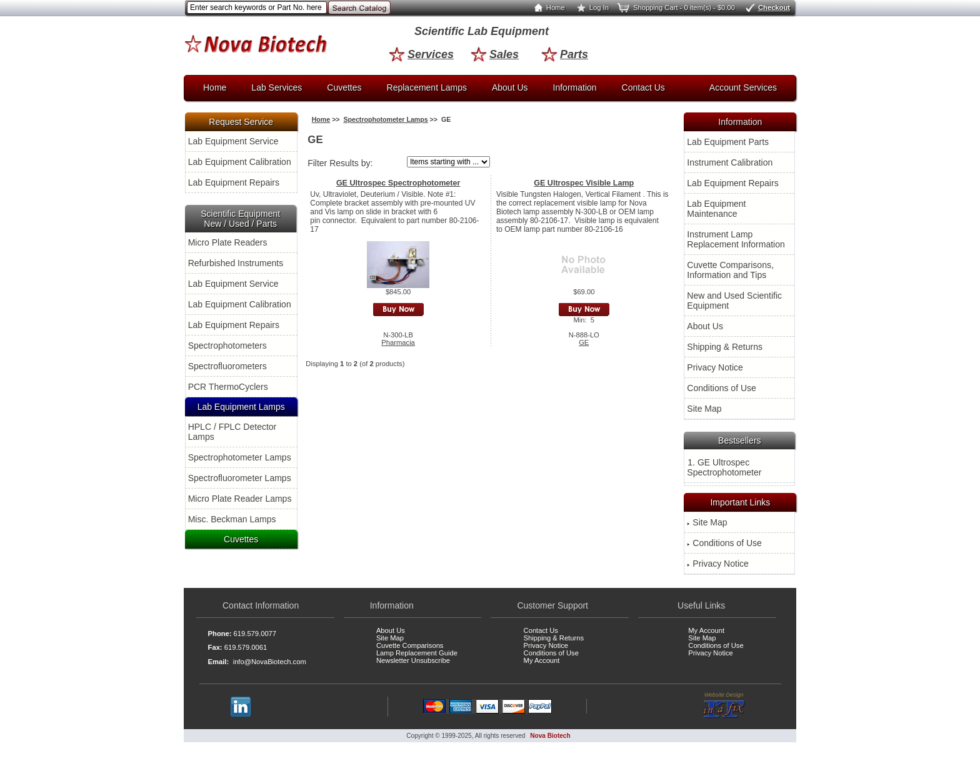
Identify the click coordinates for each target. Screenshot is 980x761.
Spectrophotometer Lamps (239, 457)
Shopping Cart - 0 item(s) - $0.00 (675, 7)
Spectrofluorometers (227, 366)
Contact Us (643, 87)
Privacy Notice (714, 367)
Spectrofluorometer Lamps (239, 478)
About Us (510, 87)
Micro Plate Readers (228, 242)
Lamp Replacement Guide (417, 653)
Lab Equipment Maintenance (716, 209)
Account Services (743, 87)
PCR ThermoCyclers (228, 387)
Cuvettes (344, 87)
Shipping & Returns (724, 347)
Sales (495, 54)
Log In (590, 7)
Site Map (704, 409)
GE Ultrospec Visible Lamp (584, 183)
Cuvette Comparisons (410, 645)
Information (575, 87)
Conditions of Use (721, 388)
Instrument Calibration (729, 162)
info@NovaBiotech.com (269, 661)
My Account (542, 660)
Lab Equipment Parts (728, 142)
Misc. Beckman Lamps (232, 519)
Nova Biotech (550, 735)
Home (547, 7)
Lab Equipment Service (233, 141)
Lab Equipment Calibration (239, 162)
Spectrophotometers (227, 346)
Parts (564, 54)
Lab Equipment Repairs (233, 182)
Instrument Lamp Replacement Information (735, 239)
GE (584, 342)
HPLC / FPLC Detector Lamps (232, 432)
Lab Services (276, 87)
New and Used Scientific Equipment (734, 301)
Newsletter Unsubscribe (413, 660)
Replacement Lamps (427, 87)
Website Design (724, 705)
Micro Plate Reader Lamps (240, 499)
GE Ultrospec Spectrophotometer (398, 183)
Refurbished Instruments (236, 263)
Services (421, 54)
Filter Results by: (340, 163)
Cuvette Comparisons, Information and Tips (730, 270)
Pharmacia (397, 342)
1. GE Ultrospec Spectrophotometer (724, 467)
